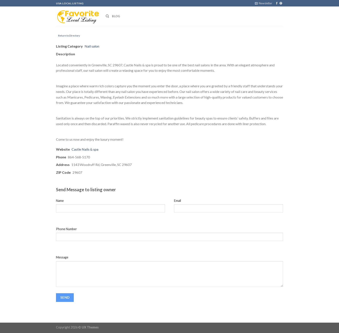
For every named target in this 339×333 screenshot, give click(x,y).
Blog (116, 16)
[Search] (107, 16)
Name (60, 200)
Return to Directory (69, 35)
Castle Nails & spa (85, 149)
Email (177, 200)
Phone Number (66, 229)
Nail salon (92, 46)
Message (62, 257)
